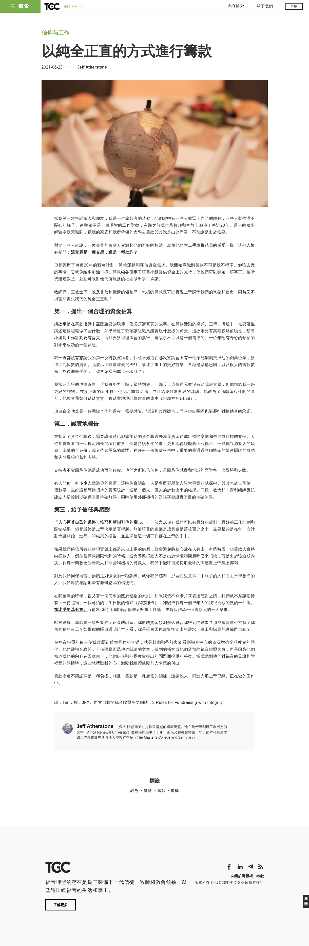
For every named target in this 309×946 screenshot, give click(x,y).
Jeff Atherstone (92, 67)
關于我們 (265, 6)
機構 (175, 790)
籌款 (161, 790)
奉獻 (294, 6)
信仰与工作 (55, 32)
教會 (134, 790)
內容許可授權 (242, 876)
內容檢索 (236, 6)
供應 (148, 790)
